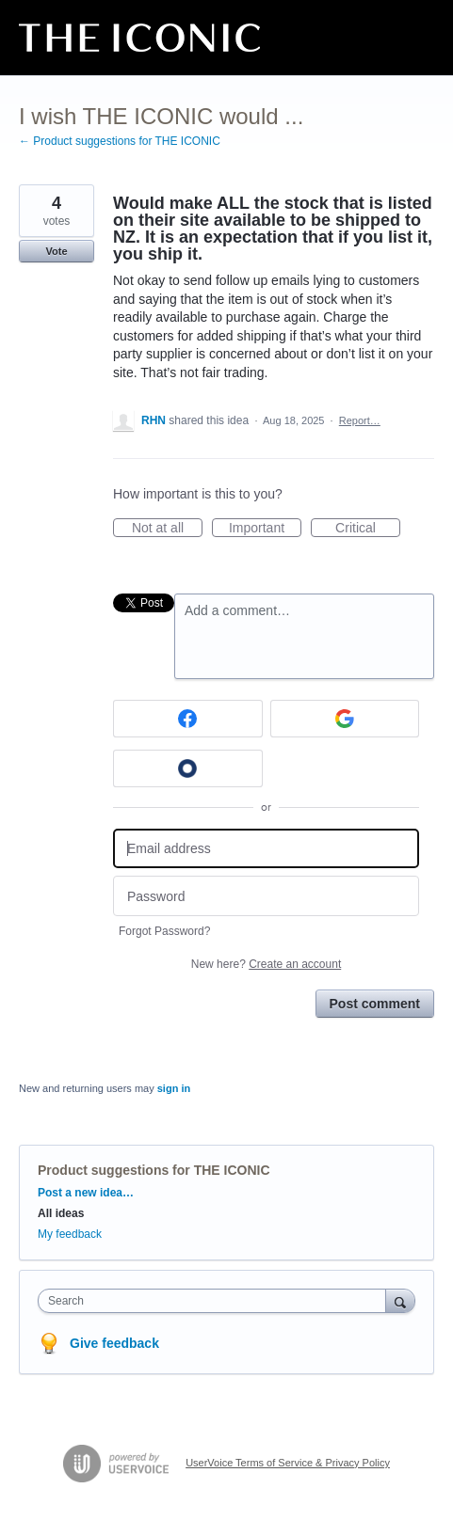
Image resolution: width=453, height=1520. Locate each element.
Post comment (375, 1003)
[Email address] (266, 849)
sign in (173, 1088)
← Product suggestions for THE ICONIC (119, 141)
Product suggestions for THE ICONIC (154, 1170)
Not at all (167, 528)
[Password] (266, 896)
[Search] (400, 1300)
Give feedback (114, 1343)
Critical (367, 528)
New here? (266, 964)
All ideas (61, 1213)
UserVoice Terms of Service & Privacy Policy (288, 1462)
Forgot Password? (164, 931)
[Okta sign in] (188, 768)
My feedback (70, 1234)
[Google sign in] (345, 718)
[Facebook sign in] (188, 718)
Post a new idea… (86, 1192)
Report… (359, 420)
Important (265, 528)
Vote (56, 251)
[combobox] (216, 1300)
